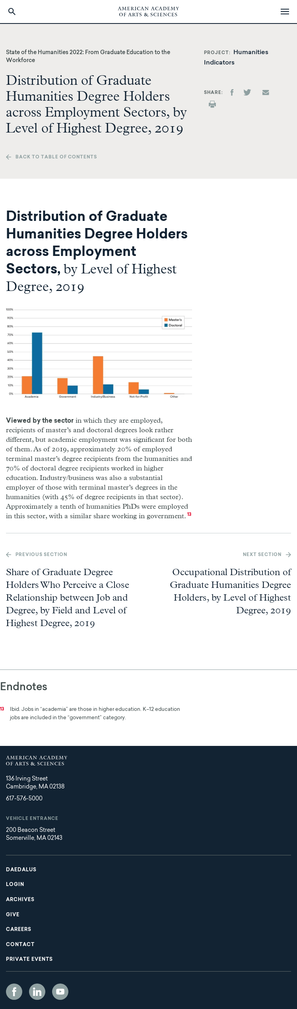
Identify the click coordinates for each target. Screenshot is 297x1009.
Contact (20, 945)
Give (12, 915)
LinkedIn (37, 992)
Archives (20, 900)
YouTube (60, 992)
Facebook (14, 992)
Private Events (29, 959)
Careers (18, 929)
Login (15, 884)
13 (189, 515)
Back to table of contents (56, 157)
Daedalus (21, 870)
